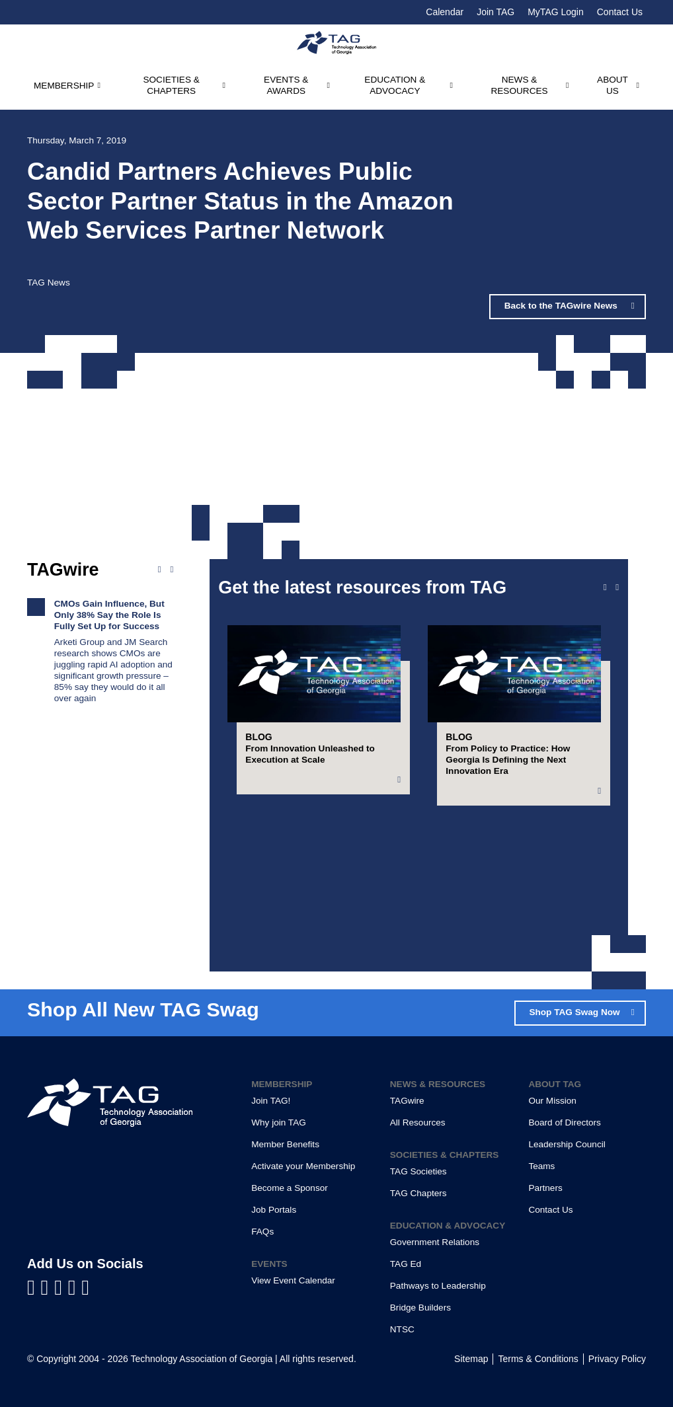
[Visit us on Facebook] (34, 1287)
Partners (545, 1188)
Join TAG (495, 12)
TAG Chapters (418, 1193)
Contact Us (620, 12)
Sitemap (471, 1358)
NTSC (402, 1329)
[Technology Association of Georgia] (336, 42)
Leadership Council (566, 1144)
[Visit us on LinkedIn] (48, 1287)
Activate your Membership (303, 1166)
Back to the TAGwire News (562, 306)
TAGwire (407, 1101)
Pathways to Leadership (438, 1286)
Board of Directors (564, 1122)
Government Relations (434, 1242)
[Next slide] (617, 587)
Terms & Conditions (538, 1358)
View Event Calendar (293, 1280)
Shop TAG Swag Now (574, 1012)
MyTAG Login (556, 12)
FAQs (262, 1231)
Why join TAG (278, 1122)
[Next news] (171, 569)
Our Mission (552, 1101)
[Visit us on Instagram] (85, 1287)
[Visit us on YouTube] (61, 1287)
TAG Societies (418, 1171)
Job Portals (273, 1210)
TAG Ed (405, 1264)
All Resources (418, 1122)
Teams (541, 1166)
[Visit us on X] (75, 1287)
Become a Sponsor (289, 1188)
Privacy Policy (617, 1358)
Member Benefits (285, 1144)
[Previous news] (159, 569)
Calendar (444, 12)
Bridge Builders (420, 1307)
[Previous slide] (605, 587)
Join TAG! (270, 1101)
